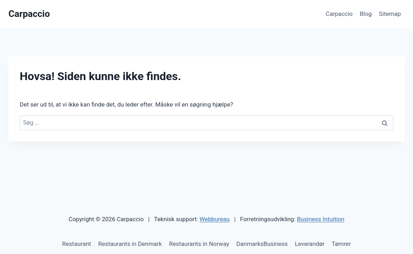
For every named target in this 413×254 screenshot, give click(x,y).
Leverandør (309, 243)
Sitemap (390, 13)
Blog (366, 13)
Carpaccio (339, 13)
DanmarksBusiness (262, 243)
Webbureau (215, 219)
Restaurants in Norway (199, 243)
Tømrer (341, 243)
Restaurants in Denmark (130, 243)
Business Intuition (320, 219)
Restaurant (76, 243)
